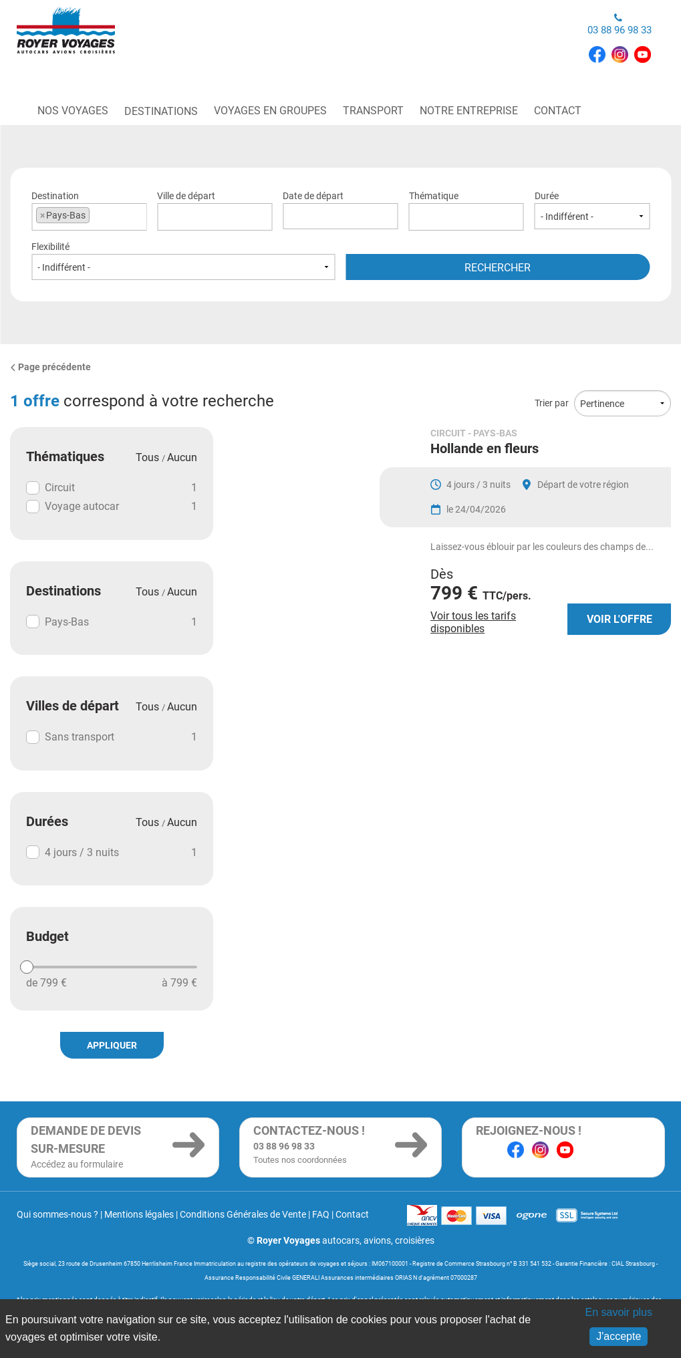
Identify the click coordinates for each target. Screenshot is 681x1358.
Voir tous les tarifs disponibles (473, 657)
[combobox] (88, 217)
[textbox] (214, 215)
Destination (88, 209)
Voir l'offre (619, 654)
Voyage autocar (111, 506)
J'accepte (618, 1336)
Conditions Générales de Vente (243, 1214)
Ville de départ (214, 209)
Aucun (182, 457)
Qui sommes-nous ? (57, 1214)
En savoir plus (618, 1312)
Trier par (552, 403)
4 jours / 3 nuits (111, 852)
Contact (352, 1214)
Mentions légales (139, 1214)
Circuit (111, 488)
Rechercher (497, 267)
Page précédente (50, 367)
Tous (149, 457)
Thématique (466, 209)
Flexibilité (183, 260)
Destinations (161, 111)
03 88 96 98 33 (619, 24)
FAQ (320, 1214)
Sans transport (111, 737)
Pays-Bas (111, 621)
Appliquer (112, 1045)
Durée (592, 209)
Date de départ (340, 209)
